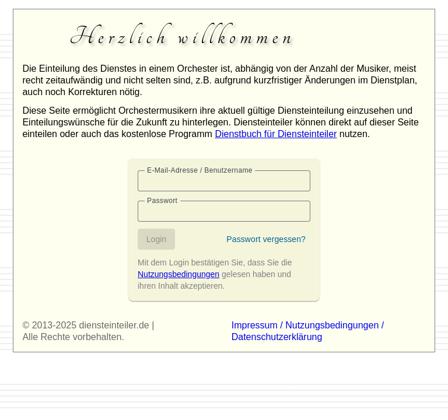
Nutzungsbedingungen (178, 274)
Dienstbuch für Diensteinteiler (276, 134)
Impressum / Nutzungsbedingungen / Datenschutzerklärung (308, 331)
